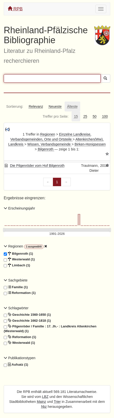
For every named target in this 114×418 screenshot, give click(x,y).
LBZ (45, 397)
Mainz (41, 402)
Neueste (55, 106)
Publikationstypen (20, 358)
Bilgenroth (46, 149)
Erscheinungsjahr (19, 208)
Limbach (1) (17, 265)
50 (95, 116)
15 (76, 116)
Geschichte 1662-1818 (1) (27, 320)
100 (105, 116)
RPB (15, 8)
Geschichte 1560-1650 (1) (27, 315)
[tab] (15, 106)
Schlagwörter (16, 308)
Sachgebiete (16, 280)
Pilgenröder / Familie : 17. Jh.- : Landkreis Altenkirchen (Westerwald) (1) (50, 328)
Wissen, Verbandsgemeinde (49, 144)
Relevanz (36, 106)
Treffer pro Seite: (56, 116)
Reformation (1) (20, 293)
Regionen (47, 134)
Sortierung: (14, 106)
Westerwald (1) (19, 259)
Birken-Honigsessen (90, 144)
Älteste (72, 106)
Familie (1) (16, 287)
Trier (57, 402)
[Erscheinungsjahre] (57, 234)
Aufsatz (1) (16, 364)
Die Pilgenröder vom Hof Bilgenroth (37, 166)
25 (85, 116)
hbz (44, 407)
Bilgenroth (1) (18, 253)
